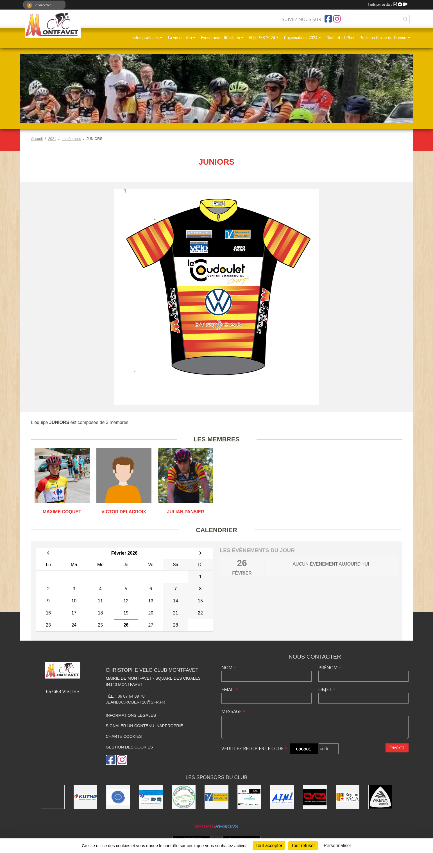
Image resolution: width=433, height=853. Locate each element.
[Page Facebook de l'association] (328, 19)
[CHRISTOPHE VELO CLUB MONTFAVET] (315, 797)
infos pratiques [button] (146, 37)
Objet (326, 689)
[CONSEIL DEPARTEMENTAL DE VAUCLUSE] (216, 797)
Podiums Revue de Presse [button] (382, 37)
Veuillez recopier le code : (255, 748)
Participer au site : (387, 4)
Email (230, 689)
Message (233, 711)
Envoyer (397, 747)
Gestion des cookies (129, 747)
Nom (228, 667)
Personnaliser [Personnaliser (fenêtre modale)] (337, 845)
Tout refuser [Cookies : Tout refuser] (303, 845)
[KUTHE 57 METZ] (86, 797)
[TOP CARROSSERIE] (249, 797)
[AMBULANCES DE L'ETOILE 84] (151, 797)
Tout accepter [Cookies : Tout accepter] (268, 845)
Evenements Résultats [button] (220, 37)
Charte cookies (124, 736)
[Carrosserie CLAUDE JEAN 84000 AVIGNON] (184, 797)
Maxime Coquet (62, 511)
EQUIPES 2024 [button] (262, 37)
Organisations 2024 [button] (301, 37)
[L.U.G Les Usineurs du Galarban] (118, 797)
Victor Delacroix (123, 511)
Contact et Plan (340, 37)
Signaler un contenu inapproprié (144, 725)
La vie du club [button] (180, 37)
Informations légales (131, 715)
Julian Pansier (185, 511)
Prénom (329, 667)
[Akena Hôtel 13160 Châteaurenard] (380, 797)
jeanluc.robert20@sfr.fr (135, 702)
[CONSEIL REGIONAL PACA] (348, 797)
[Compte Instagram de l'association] (337, 19)
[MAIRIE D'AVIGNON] (53, 797)
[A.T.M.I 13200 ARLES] (282, 797)
